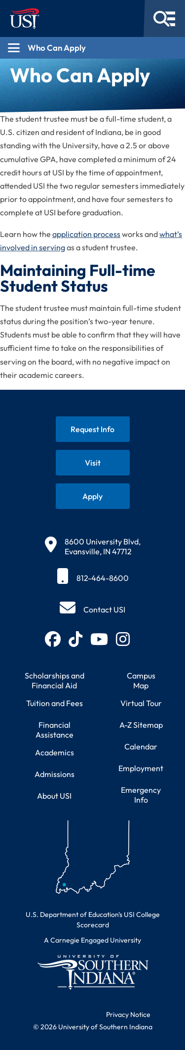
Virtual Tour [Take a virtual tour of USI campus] (141, 703)
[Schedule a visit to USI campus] (93, 462)
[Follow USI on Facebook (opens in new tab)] (53, 639)
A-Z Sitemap (141, 725)
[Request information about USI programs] (93, 429)
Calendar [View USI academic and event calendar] (140, 746)
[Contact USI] (92, 609)
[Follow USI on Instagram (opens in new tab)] (123, 639)
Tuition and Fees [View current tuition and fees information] (54, 703)
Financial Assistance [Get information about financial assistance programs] (55, 730)
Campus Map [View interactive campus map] (141, 680)
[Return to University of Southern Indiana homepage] (92, 971)
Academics (54, 752)
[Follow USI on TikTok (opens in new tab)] (75, 639)
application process (86, 234)
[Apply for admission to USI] (93, 496)
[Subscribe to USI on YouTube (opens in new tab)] (99, 639)
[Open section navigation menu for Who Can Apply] (92, 48)
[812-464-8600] (93, 578)
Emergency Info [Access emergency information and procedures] (141, 795)
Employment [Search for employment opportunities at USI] (140, 768)
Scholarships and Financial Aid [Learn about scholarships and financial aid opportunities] (54, 680)
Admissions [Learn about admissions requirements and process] (54, 774)
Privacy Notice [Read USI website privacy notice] (128, 1014)
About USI (54, 796)
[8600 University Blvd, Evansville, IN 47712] (93, 546)
